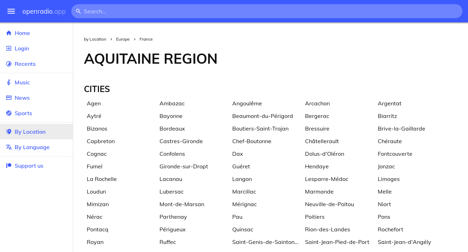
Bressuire (317, 128)
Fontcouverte (395, 153)
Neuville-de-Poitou (329, 204)
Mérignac (244, 204)
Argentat (390, 103)
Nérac (94, 216)
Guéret (241, 166)
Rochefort (390, 229)
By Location (36, 131)
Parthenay (173, 216)
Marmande (319, 191)
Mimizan (98, 204)
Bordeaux (172, 128)
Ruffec (167, 241)
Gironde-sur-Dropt (183, 166)
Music (36, 82)
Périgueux (172, 229)
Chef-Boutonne (251, 141)
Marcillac (244, 191)
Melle (385, 191)
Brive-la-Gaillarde (401, 128)
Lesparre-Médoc (326, 178)
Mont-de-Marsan (181, 204)
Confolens (172, 153)
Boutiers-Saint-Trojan (260, 128)
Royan (95, 241)
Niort (384, 204)
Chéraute (390, 141)
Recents (36, 63)
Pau (237, 216)
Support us (24, 165)
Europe (123, 39)
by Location (95, 39)
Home (36, 33)
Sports (36, 113)
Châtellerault (322, 141)
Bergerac (317, 115)
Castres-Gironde (181, 141)
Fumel (94, 166)
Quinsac (242, 229)
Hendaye (317, 166)
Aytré (94, 115)
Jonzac (386, 166)
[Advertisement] (348, 58)
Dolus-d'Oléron (324, 153)
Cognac (97, 153)
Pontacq (97, 229)
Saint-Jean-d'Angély (404, 241)
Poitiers (315, 216)
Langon (242, 178)
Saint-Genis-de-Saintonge (266, 241)
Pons (384, 216)
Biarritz (387, 115)
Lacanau (170, 178)
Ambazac (172, 103)
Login (36, 48)
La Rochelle (102, 178)
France (146, 39)
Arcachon (317, 103)
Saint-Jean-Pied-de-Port (337, 241)
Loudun (96, 191)
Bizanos (97, 128)
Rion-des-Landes (327, 229)
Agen (94, 103)
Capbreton (101, 141)
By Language (36, 147)
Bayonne (171, 115)
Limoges (389, 178)
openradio (44, 11)
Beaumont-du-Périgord (262, 115)
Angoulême (247, 103)
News (36, 97)
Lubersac (171, 191)
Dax (237, 153)
